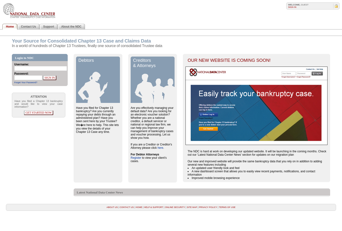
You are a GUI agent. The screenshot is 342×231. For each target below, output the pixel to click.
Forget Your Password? (25, 82)
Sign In (292, 7)
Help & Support (153, 207)
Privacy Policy (208, 207)
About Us (112, 207)
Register (136, 157)
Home (10, 26)
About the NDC (71, 26)
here (160, 147)
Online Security (175, 207)
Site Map (192, 207)
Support (48, 26)
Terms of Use (227, 207)
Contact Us (28, 26)
